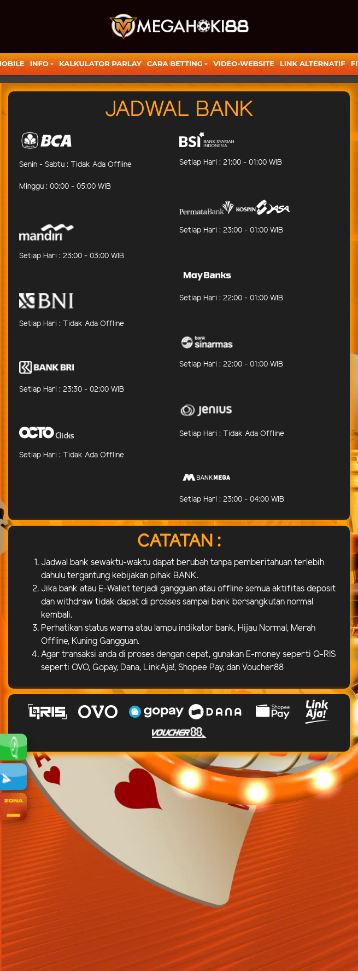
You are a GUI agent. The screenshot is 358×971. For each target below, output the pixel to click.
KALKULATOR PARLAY (100, 63)
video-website (243, 63)
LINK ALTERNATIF (312, 63)
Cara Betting (175, 63)
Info (39, 63)
